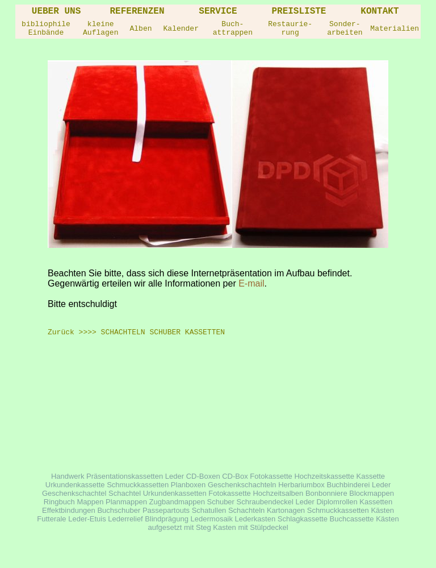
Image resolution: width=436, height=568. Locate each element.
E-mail (251, 283)
